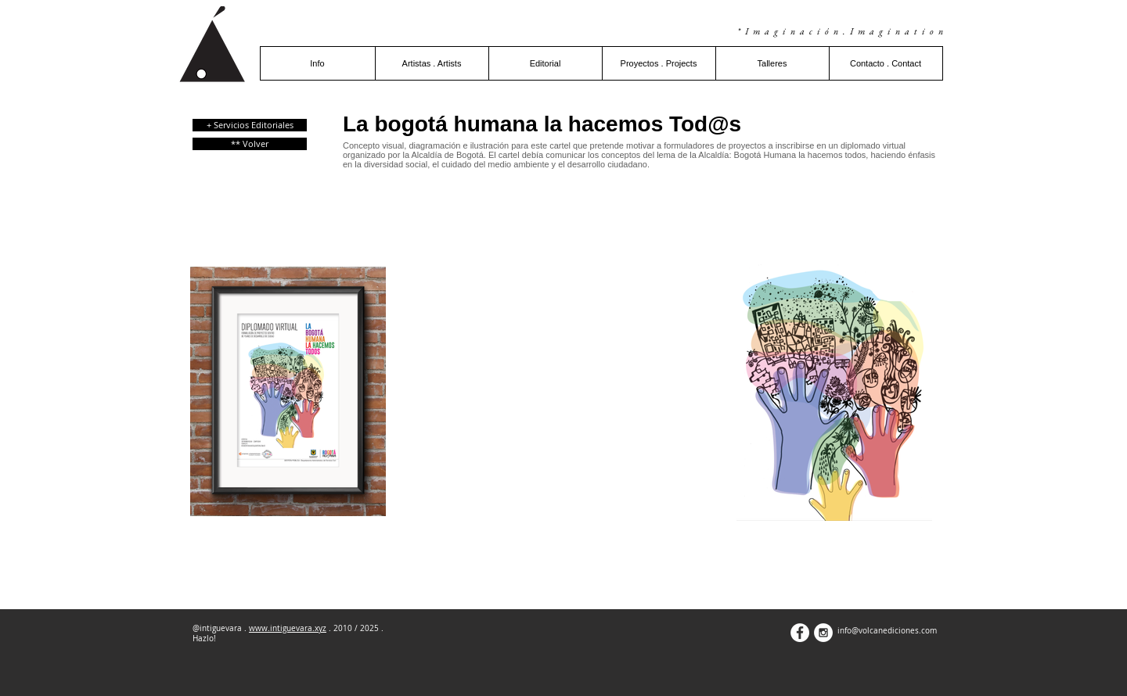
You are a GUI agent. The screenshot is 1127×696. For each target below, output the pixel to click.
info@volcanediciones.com (887, 631)
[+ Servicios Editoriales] (250, 125)
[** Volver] (250, 144)
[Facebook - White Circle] (799, 632)
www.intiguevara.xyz (287, 628)
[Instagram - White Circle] (823, 632)
